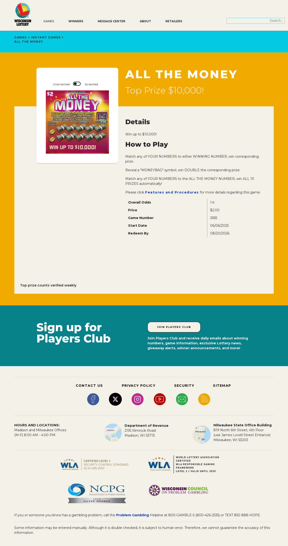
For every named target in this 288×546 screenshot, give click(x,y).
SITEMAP (222, 385)
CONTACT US (89, 385)
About (145, 21)
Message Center (111, 21)
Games (48, 21)
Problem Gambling (132, 515)
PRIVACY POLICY (138, 385)
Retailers (174, 21)
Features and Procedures (172, 192)
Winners (75, 21)
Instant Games (46, 37)
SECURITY (184, 385)
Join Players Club (174, 327)
